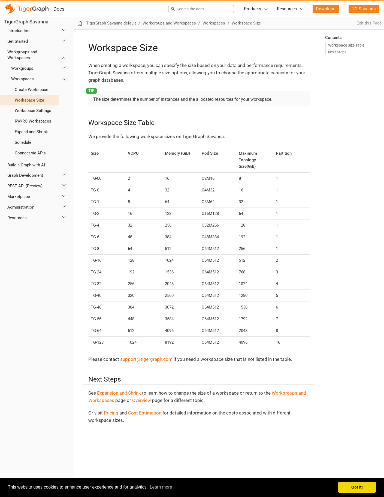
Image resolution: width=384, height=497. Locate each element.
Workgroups (22, 68)
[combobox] (200, 9)
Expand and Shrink (31, 131)
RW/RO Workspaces (33, 121)
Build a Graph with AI (26, 165)
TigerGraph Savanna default (111, 23)
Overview (141, 400)
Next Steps (337, 52)
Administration (20, 207)
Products (252, 8)
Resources (287, 8)
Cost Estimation (144, 413)
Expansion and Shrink (119, 393)
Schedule (23, 142)
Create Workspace (31, 89)
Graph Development (25, 175)
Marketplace (18, 196)
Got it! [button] (357, 487)
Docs (58, 9)
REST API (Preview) (25, 186)
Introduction (18, 30)
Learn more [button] (161, 487)
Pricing (111, 413)
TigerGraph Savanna (26, 22)
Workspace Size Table (346, 45)
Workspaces (22, 79)
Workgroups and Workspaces (22, 55)
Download (325, 8)
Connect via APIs (30, 153)
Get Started (17, 41)
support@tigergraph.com (146, 359)
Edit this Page (369, 23)
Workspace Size (29, 100)
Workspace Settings (33, 110)
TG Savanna (364, 8)
